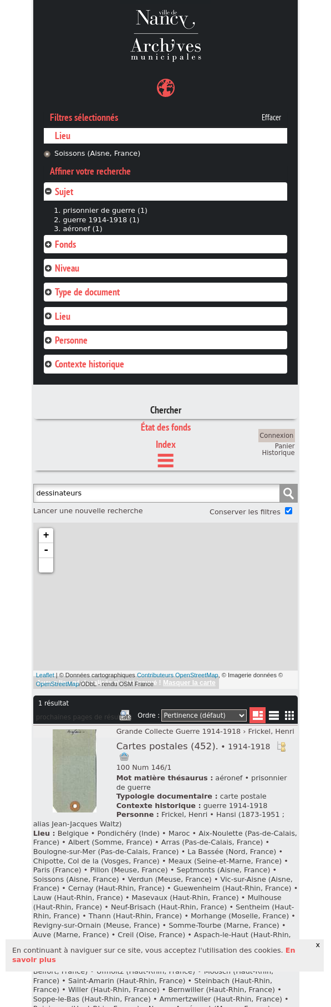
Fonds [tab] (60, 244)
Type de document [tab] (82, 291)
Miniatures (290, 715)
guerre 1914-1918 (235, 805)
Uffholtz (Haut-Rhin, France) (145, 971)
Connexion (276, 435)
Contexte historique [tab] (84, 363)
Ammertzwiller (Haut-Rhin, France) (221, 999)
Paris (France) (57, 870)
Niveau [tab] (61, 268)
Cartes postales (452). (193, 746)
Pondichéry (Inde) (128, 833)
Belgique (73, 833)
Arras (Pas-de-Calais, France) (212, 842)
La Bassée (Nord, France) (231, 851)
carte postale (243, 796)
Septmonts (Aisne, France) (224, 870)
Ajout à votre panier (124, 756)
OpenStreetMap (57, 684)
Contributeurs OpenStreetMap (177, 675)
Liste (257, 715)
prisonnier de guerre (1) (105, 210)
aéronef (228, 778)
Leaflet (45, 675)
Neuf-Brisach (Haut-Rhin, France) (169, 907)
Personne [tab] (66, 340)
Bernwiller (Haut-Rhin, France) (221, 989)
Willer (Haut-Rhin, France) (114, 989)
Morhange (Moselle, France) (240, 916)
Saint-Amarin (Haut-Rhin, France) (127, 981)
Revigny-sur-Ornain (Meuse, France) (96, 925)
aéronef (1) (82, 228)
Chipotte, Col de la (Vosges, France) (96, 861)
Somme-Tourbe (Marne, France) (224, 925)
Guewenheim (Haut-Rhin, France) (233, 888)
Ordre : (149, 715)
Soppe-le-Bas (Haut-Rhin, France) (92, 999)
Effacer (271, 117)
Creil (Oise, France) (151, 935)
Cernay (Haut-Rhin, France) (116, 888)
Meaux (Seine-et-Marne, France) (225, 861)
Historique (278, 453)
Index (166, 444)
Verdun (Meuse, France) (170, 879)
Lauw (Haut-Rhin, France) (78, 897)
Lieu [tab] (57, 316)
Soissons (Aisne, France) (97, 153)
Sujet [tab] (58, 191)
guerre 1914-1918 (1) (101, 220)
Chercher (165, 409)
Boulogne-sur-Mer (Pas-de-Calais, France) (106, 851)
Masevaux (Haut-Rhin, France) (185, 897)
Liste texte (274, 717)
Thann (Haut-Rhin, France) (135, 916)
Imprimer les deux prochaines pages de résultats (125, 717)
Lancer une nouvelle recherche (88, 511)
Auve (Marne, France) (71, 935)
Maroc (179, 833)
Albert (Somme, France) (110, 842)
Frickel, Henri (271, 731)
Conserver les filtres (245, 512)
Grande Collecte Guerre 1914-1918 (178, 731)
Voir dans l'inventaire (281, 747)
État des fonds (166, 427)
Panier (285, 446)
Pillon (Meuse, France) (128, 870)
